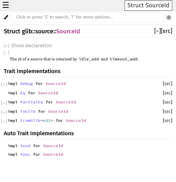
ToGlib (27, 111)
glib (27, 31)
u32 (47, 120)
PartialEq (31, 101)
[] (157, 31)
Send (25, 145)
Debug (26, 83)
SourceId (68, 31)
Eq (22, 92)
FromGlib (30, 120)
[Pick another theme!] (6, 17)
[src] (166, 31)
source (44, 31)
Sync (25, 154)
